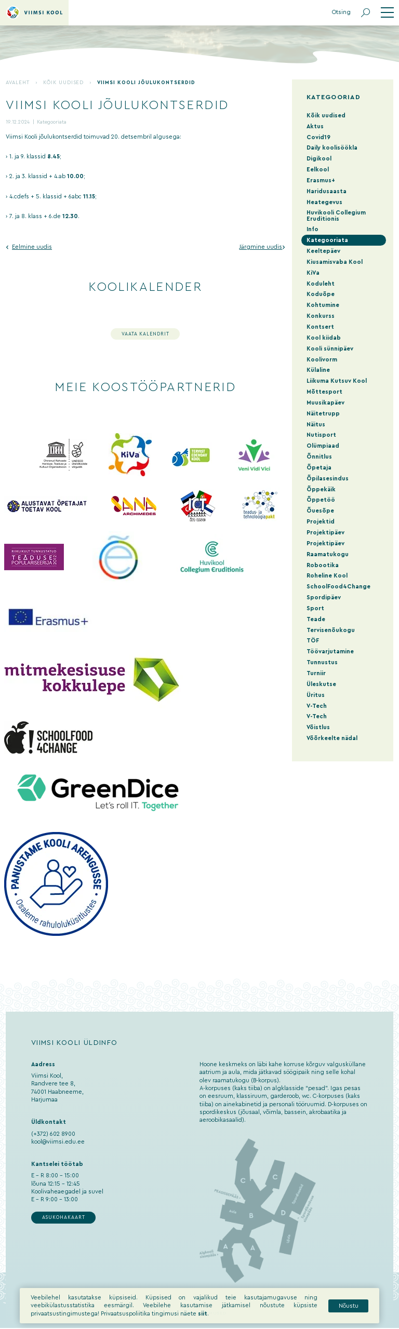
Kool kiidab (324, 338)
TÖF (313, 640)
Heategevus (324, 202)
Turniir (316, 673)
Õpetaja (319, 468)
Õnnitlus (319, 457)
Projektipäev (325, 532)
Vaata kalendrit (145, 334)
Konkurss (321, 316)
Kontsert (320, 327)
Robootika (323, 565)
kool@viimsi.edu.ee (58, 1142)
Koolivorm (322, 360)
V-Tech (317, 706)
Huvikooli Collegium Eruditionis (336, 215)
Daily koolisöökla (332, 148)
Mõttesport (324, 392)
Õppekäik (321, 489)
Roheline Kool (327, 576)
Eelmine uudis (32, 247)
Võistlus (318, 727)
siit (202, 1321)
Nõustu (348, 1314)
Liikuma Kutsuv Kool (337, 381)
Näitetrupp (323, 414)
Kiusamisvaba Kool (335, 262)
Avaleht (18, 82)
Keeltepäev (323, 251)
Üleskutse (321, 684)
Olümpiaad (323, 446)
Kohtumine (323, 305)
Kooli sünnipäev (330, 349)
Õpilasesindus (328, 478)
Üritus (316, 695)
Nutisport (321, 435)
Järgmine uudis (260, 247)
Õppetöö (321, 500)
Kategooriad (334, 97)
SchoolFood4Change (338, 586)
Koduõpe (321, 294)
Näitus (316, 424)
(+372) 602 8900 (53, 1134)
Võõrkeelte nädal (332, 738)
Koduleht (321, 284)
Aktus (315, 126)
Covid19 (318, 137)
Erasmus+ (321, 180)
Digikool (319, 159)
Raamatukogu (328, 554)
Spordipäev (324, 597)
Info (312, 229)
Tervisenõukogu (331, 630)
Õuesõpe (320, 511)
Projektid (321, 522)
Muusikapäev (325, 403)
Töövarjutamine (330, 651)
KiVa (313, 273)
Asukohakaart (63, 1217)
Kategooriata (51, 122)
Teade (316, 619)
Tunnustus (322, 662)
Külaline (318, 370)
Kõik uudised (63, 82)
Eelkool (318, 169)
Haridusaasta (327, 191)
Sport (315, 608)
